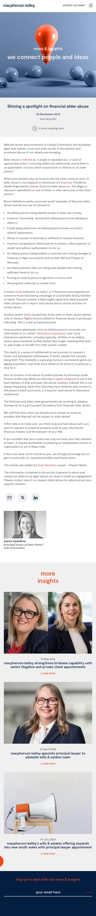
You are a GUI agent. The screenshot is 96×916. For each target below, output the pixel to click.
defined (27, 159)
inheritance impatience (51, 333)
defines (34, 186)
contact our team (74, 5)
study (18, 291)
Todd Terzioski (46, 465)
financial (66, 182)
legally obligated (65, 378)
